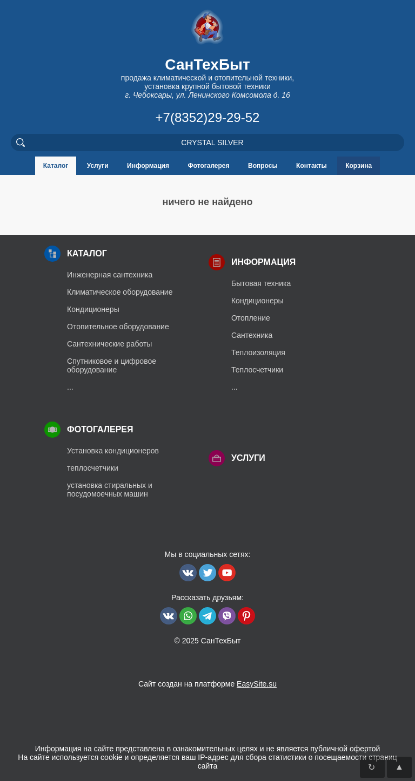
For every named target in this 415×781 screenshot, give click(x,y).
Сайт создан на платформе (207, 684)
